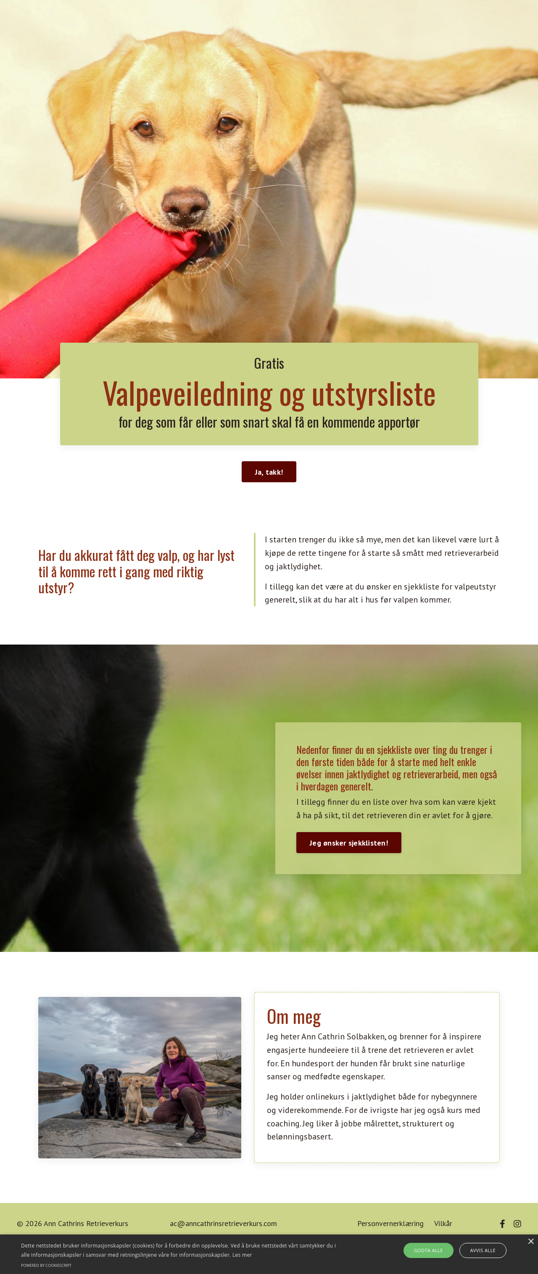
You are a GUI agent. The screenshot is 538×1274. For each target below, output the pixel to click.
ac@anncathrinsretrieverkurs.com (223, 1227)
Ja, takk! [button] (269, 473)
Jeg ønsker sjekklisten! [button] (349, 844)
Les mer (242, 1254)
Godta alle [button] (430, 1250)
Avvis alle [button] (480, 1250)
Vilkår (443, 1227)
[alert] (269, 1254)
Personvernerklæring (390, 1227)
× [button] (530, 1242)
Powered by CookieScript (46, 1265)
